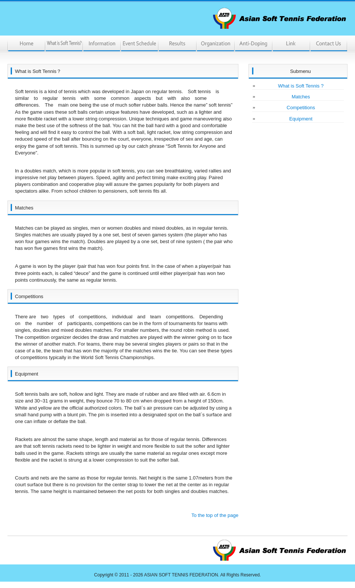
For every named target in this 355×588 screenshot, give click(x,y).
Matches (300, 96)
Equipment (300, 119)
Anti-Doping (253, 44)
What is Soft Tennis (64, 44)
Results (177, 44)
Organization (215, 44)
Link (290, 44)
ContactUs (328, 44)
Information (102, 44)
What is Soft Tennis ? (301, 86)
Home (26, 44)
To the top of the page (214, 515)
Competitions (301, 107)
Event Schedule (139, 44)
